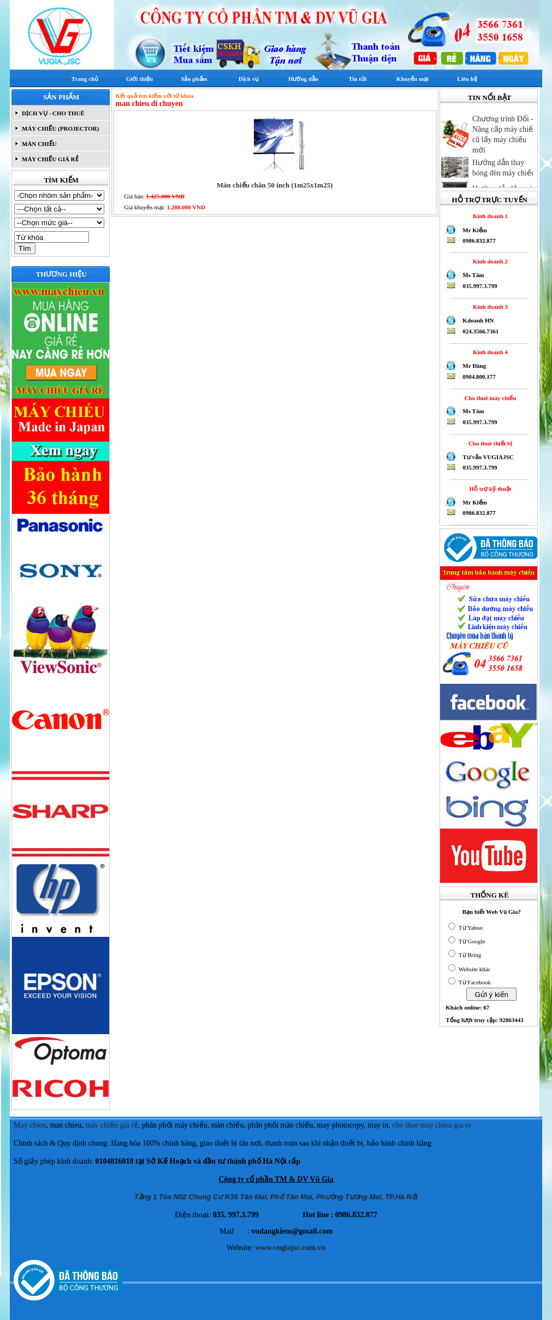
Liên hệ (467, 78)
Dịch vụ (249, 78)
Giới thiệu (139, 78)
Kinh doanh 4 (489, 352)
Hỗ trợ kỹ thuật (489, 488)
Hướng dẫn (303, 78)
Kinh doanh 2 (489, 261)
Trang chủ (85, 78)
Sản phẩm (194, 78)
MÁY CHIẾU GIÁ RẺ (49, 159)
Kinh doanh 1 (489, 216)
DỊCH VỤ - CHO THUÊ (52, 113)
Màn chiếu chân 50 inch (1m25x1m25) (275, 185)
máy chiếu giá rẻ (111, 1125)
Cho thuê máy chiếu (488, 398)
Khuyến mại (412, 78)
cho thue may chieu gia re (432, 1125)
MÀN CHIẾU (38, 143)
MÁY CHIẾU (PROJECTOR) (59, 128)
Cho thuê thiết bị (488, 443)
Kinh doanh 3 (489, 306)
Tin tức (357, 78)
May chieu (30, 1125)
